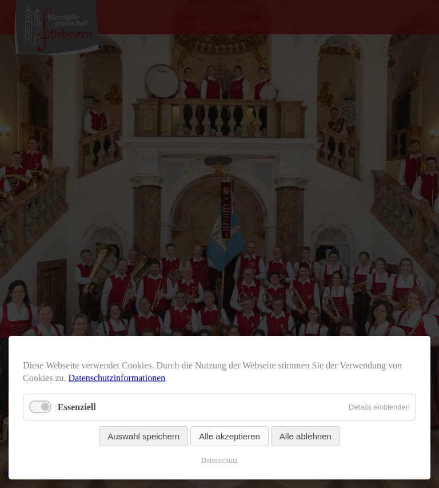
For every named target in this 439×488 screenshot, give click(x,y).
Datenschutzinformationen (117, 378)
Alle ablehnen (306, 436)
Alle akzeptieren (229, 436)
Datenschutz (219, 460)
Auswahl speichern (143, 436)
